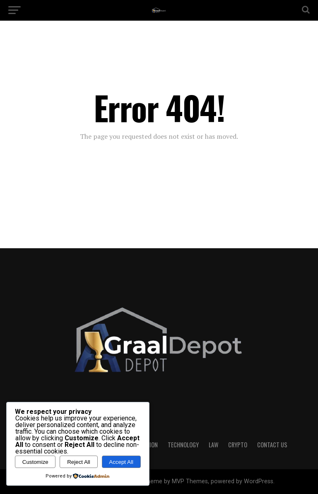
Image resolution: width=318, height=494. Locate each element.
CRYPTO (237, 444)
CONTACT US (272, 444)
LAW (213, 444)
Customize (35, 462)
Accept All (121, 462)
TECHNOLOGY (183, 444)
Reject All (78, 462)
